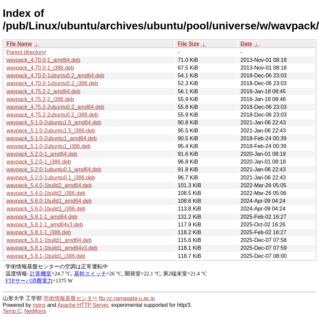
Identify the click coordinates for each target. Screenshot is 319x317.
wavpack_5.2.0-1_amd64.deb (41, 154)
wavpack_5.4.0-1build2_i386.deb (45, 193)
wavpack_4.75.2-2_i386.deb (40, 99)
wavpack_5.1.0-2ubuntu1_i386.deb (48, 146)
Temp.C (12, 311)
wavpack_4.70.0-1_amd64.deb (43, 60)
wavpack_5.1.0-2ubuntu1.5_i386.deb (50, 130)
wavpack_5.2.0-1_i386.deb (38, 162)
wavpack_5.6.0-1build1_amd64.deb (49, 201)
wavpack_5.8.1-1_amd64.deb (41, 217)
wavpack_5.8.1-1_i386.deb (38, 232)
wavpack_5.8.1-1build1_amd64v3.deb (52, 248)
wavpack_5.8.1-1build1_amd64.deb (49, 240)
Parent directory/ (26, 52)
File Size (188, 44)
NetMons (35, 311)
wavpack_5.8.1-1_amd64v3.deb (44, 224)
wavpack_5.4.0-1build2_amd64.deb (49, 185)
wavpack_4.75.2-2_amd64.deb (43, 91)
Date (246, 44)
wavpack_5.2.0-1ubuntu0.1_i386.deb (50, 177)
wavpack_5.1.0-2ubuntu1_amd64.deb (51, 138)
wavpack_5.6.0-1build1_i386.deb (45, 209)
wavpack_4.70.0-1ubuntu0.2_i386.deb (52, 83)
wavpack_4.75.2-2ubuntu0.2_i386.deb (52, 115)
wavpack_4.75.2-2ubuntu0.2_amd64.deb (55, 107)
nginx (39, 305)
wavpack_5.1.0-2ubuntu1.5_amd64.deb (53, 122)
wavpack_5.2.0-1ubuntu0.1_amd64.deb (53, 169)
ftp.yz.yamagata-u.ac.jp (127, 298)
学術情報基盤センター (71, 298)
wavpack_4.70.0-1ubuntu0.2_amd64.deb (55, 75)
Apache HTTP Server (82, 305)
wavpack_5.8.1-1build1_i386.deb (45, 256)
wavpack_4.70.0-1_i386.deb (40, 68)
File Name (19, 44)
